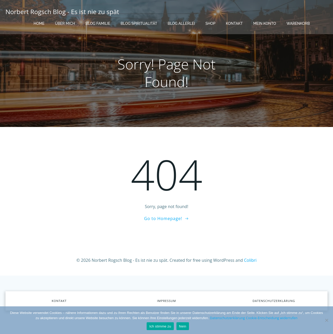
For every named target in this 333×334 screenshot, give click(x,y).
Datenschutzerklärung (227, 317)
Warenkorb (298, 23)
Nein (182, 326)
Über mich (65, 23)
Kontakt (234, 23)
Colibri (250, 260)
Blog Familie (97, 23)
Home (39, 23)
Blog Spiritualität (138, 23)
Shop (210, 23)
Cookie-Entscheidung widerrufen (271, 317)
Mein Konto (264, 23)
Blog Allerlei (181, 23)
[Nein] (326, 320)
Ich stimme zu (160, 326)
